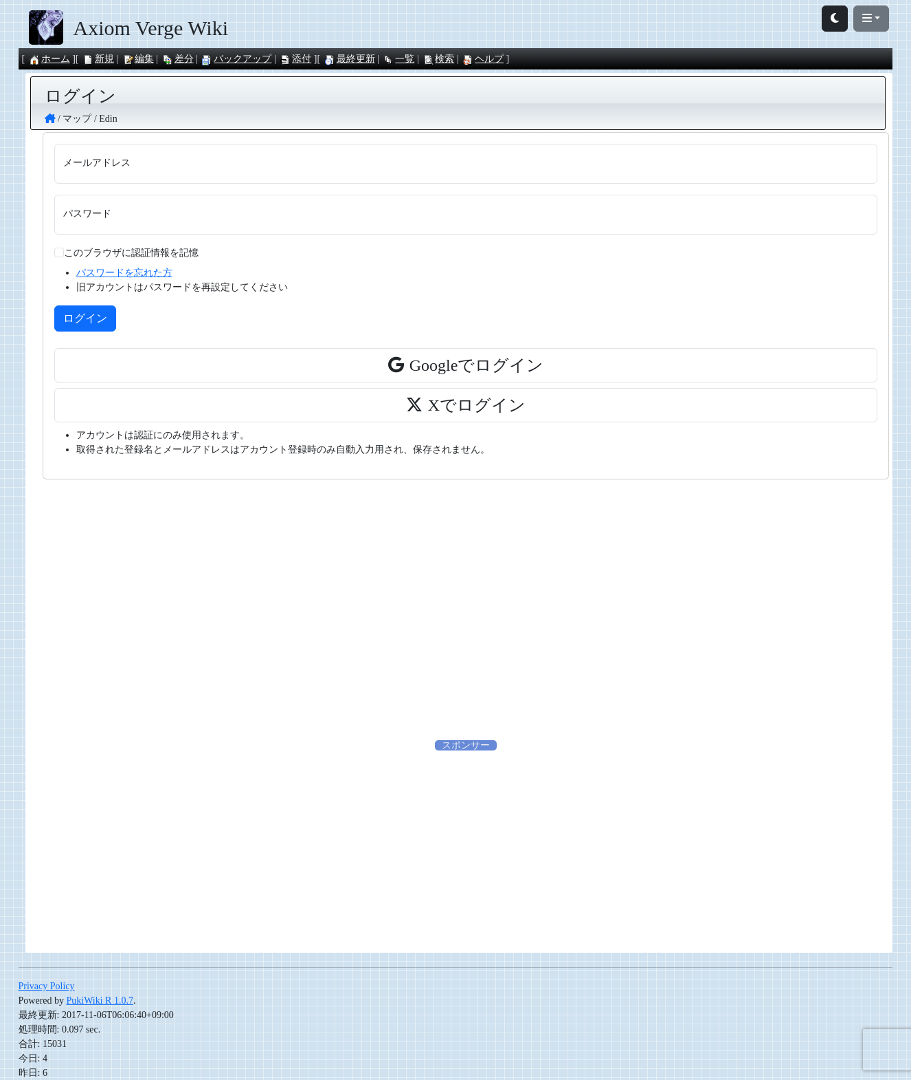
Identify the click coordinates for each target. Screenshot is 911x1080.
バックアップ (236, 59)
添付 (295, 59)
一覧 (398, 59)
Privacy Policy (47, 986)
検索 (438, 59)
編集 (138, 59)
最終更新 (349, 59)
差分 (178, 59)
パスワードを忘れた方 (124, 273)
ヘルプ (483, 59)
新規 (98, 59)
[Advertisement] (466, 608)
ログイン (85, 318)
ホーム (49, 59)
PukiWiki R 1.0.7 (100, 1000)
